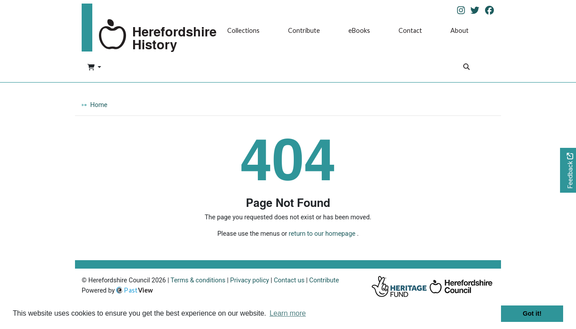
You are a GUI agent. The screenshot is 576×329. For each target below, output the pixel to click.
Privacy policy (249, 280)
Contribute (304, 30)
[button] (94, 68)
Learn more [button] (287, 313)
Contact (410, 30)
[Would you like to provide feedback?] (568, 170)
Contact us (289, 280)
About (459, 30)
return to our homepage (322, 234)
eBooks (359, 30)
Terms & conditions (197, 280)
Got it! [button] (532, 313)
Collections (243, 30)
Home (98, 105)
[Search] (466, 68)
